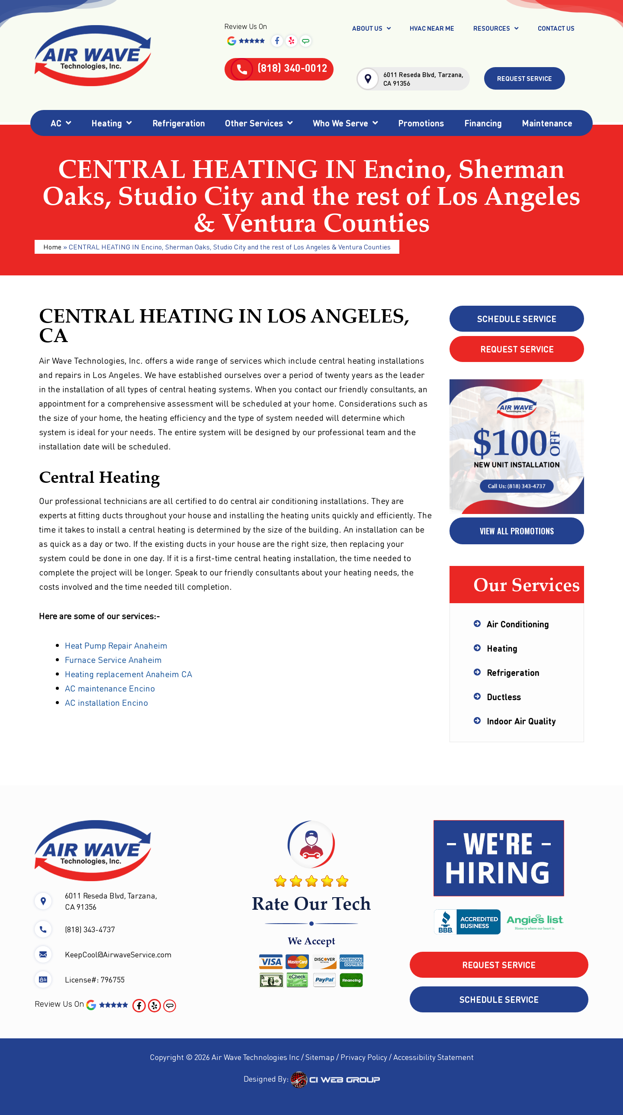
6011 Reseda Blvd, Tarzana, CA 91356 (423, 78)
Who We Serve (345, 123)
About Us (371, 28)
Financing (483, 123)
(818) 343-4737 (90, 929)
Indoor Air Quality (521, 721)
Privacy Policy (363, 1057)
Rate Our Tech (311, 903)
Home (52, 246)
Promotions (421, 123)
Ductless (504, 696)
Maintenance (547, 123)
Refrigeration (178, 123)
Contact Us (556, 28)
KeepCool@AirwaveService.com (118, 954)
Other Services (259, 123)
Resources (495, 28)
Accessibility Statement (433, 1057)
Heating (111, 123)
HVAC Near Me (432, 28)
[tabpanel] (517, 447)
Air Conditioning (518, 624)
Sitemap (319, 1057)
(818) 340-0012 (279, 67)
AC (61, 123)
